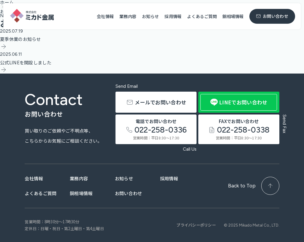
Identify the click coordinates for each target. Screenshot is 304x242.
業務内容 (127, 16)
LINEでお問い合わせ (238, 102)
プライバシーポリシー (196, 225)
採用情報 (172, 16)
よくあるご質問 (202, 16)
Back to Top (253, 186)
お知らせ (150, 16)
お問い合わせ (137, 193)
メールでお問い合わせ (150, 99)
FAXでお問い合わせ (238, 127)
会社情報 (105, 16)
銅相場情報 (232, 16)
